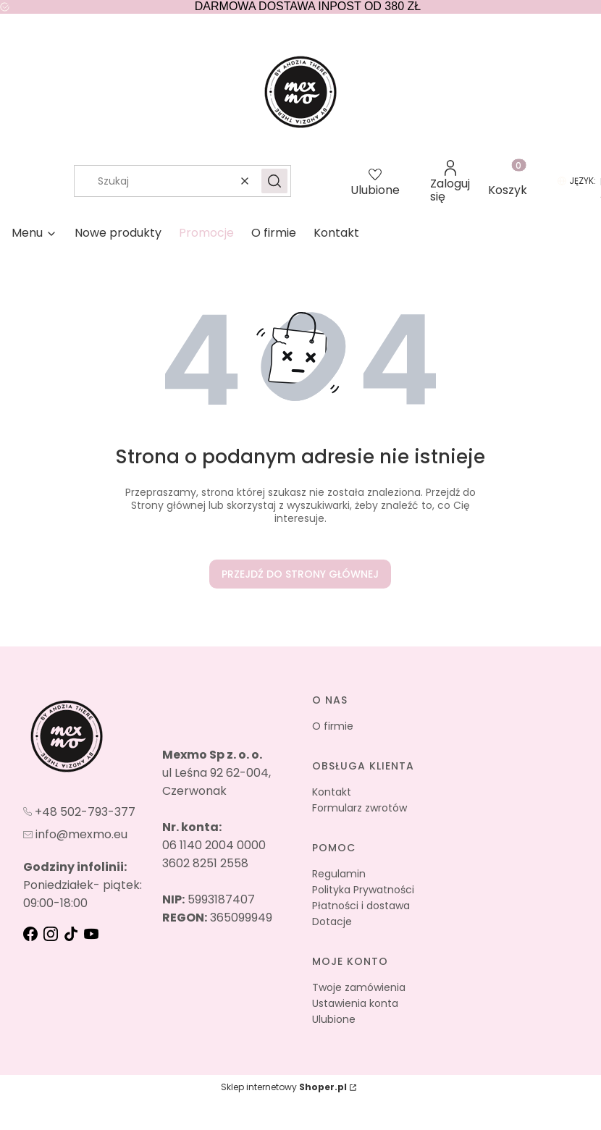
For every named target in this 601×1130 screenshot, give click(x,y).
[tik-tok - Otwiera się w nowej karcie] (72, 934)
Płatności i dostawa (361, 905)
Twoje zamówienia (358, 987)
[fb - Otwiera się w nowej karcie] (32, 934)
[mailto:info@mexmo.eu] (75, 834)
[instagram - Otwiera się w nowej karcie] (52, 934)
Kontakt (331, 791)
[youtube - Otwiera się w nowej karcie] (92, 934)
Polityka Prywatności (363, 889)
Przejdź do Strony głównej (300, 574)
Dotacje (332, 921)
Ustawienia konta (355, 1003)
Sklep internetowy (284, 1087)
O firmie (332, 726)
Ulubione (334, 1019)
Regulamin (339, 873)
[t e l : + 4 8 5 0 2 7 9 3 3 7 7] (79, 810)
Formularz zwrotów (359, 807)
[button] (274, 181)
